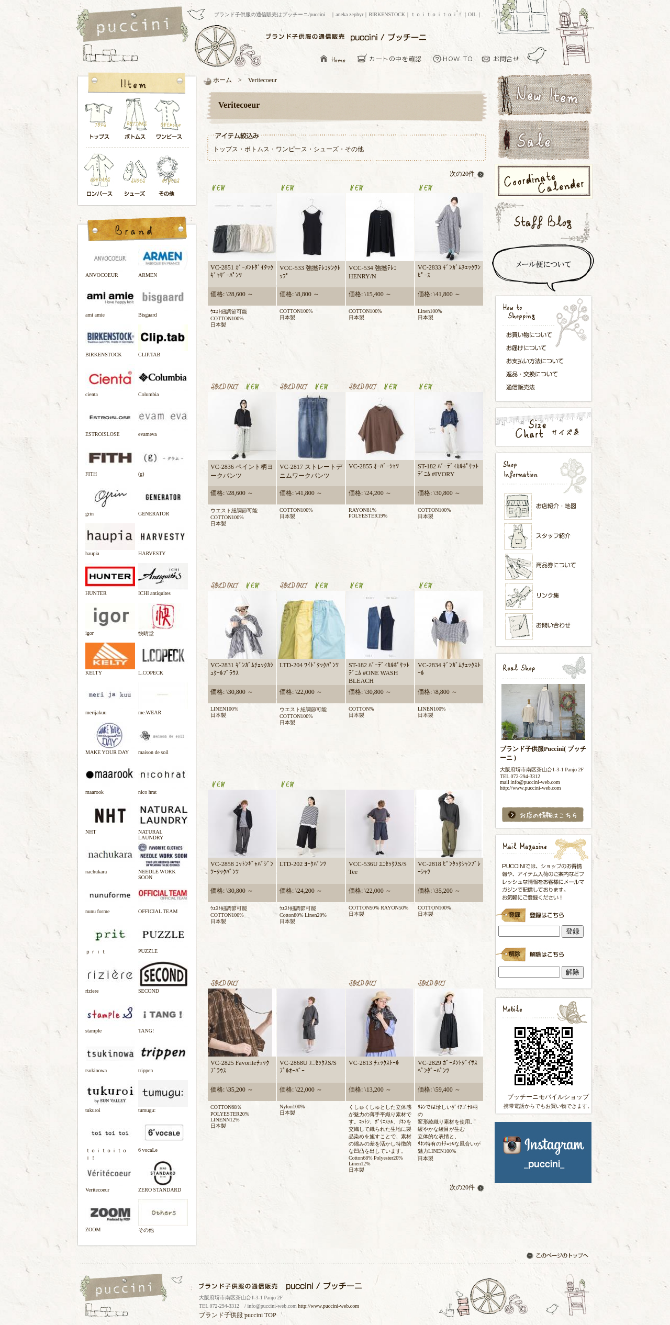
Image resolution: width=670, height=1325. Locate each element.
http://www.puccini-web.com (328, 1306)
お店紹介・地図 (544, 506)
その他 (169, 176)
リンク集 (544, 596)
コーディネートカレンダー (543, 181)
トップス (99, 121)
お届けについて (537, 347)
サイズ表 (543, 427)
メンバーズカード (544, 566)
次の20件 (467, 173)
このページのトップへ (558, 1256)
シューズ (135, 176)
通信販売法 (537, 386)
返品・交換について (537, 374)
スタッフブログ (543, 222)
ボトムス (134, 121)
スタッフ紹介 (544, 537)
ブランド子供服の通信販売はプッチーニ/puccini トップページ (133, 25)
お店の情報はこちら (543, 815)
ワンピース (169, 121)
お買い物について (453, 58)
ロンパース (101, 176)
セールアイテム (543, 140)
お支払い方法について (537, 360)
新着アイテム (543, 94)
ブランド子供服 (221, 1315)
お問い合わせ (503, 58)
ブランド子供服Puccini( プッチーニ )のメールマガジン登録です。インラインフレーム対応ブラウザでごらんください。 (543, 911)
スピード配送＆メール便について (543, 267)
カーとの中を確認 (392, 58)
